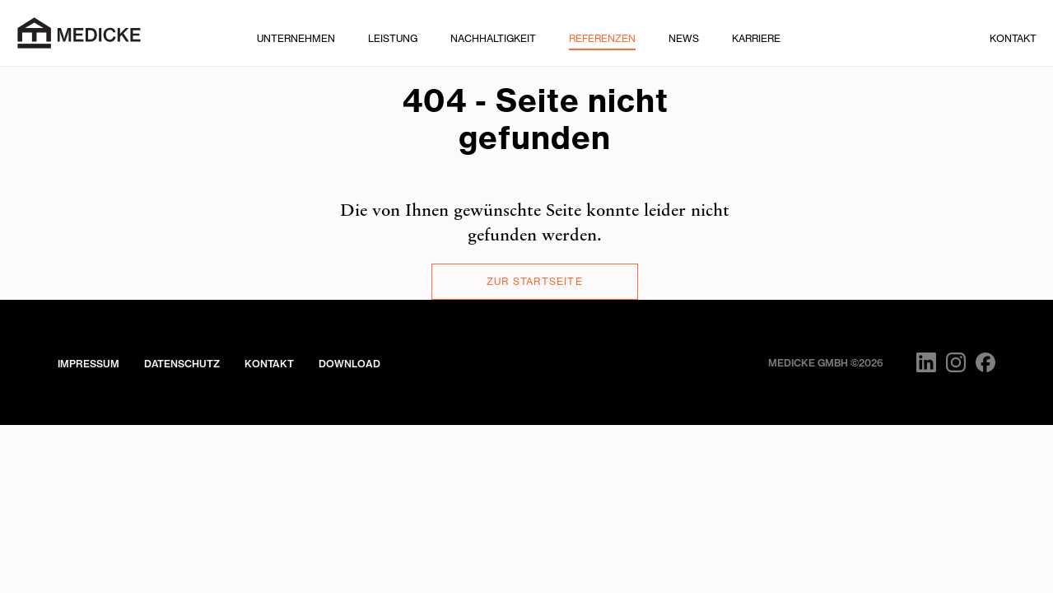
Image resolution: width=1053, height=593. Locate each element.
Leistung (392, 38)
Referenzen (602, 38)
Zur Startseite (535, 281)
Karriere (756, 38)
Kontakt (1013, 38)
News (684, 38)
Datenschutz (182, 363)
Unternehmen (296, 38)
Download (349, 363)
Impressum (88, 363)
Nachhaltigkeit (493, 38)
